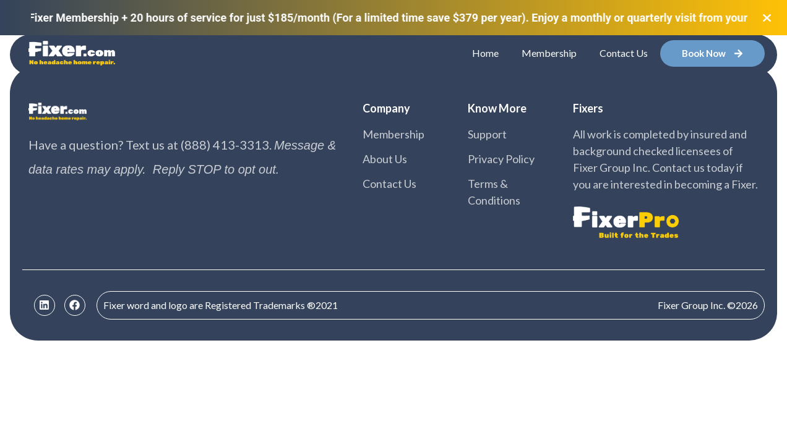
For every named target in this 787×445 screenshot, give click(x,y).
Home (485, 53)
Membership (549, 53)
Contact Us (624, 53)
